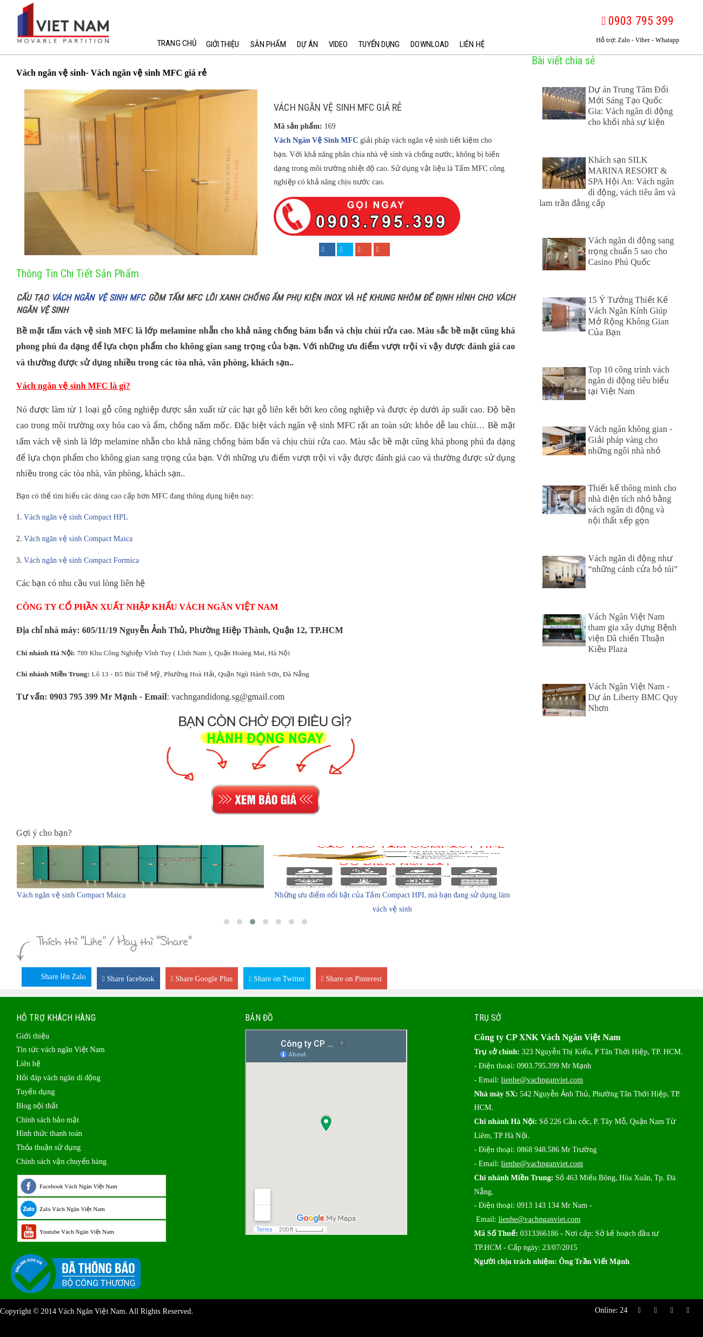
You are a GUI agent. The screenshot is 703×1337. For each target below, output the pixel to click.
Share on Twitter (276, 979)
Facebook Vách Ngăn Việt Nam (78, 1186)
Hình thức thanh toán (49, 1133)
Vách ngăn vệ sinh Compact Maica (78, 539)
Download (428, 44)
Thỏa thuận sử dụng (48, 1147)
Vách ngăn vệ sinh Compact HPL (76, 517)
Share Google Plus (202, 979)
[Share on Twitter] (345, 249)
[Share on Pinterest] (382, 249)
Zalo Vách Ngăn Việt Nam (72, 1209)
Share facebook (128, 979)
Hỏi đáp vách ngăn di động (58, 1078)
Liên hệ (471, 44)
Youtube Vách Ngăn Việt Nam (76, 1231)
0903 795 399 (637, 21)
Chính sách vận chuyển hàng (61, 1162)
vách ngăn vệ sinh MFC (98, 297)
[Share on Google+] (363, 249)
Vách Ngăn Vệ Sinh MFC (316, 140)
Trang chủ (174, 44)
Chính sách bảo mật (47, 1120)
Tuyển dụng (378, 44)
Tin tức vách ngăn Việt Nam (60, 1050)
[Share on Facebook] (327, 249)
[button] (226, 921)
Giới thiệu (221, 44)
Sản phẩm (267, 44)
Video (337, 44)
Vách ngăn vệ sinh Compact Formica (81, 560)
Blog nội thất (37, 1106)
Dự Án (306, 44)
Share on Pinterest (351, 979)
